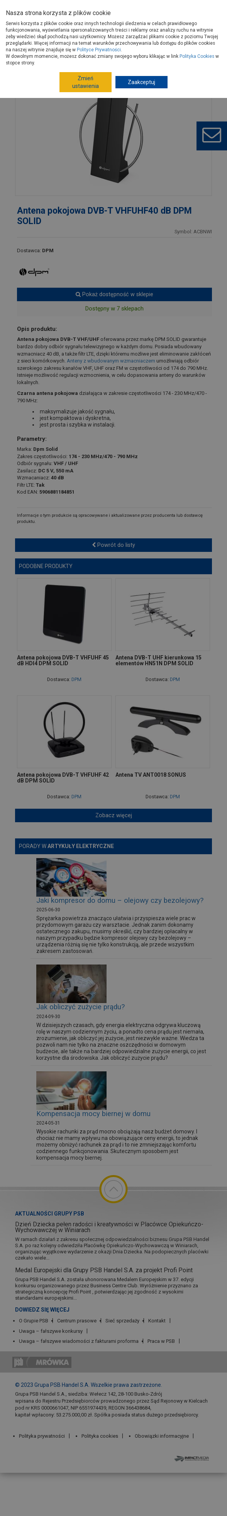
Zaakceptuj (141, 82)
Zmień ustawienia (85, 82)
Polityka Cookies (197, 56)
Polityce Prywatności (99, 49)
